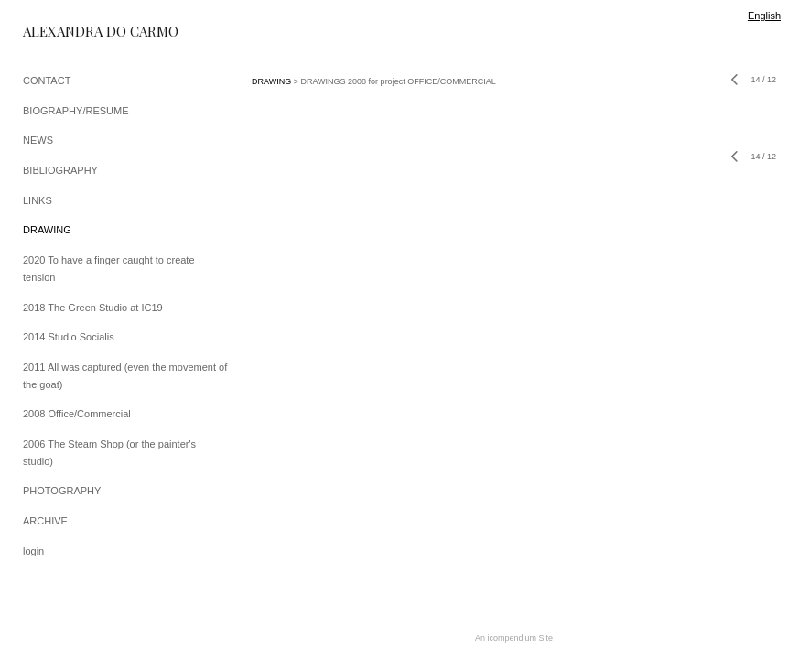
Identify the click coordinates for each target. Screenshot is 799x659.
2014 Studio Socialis (68, 336)
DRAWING (47, 229)
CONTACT (46, 80)
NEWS (38, 140)
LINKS (37, 200)
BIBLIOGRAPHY (60, 170)
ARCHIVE (45, 520)
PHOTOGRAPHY (62, 490)
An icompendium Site (514, 638)
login (33, 551)
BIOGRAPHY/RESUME (76, 110)
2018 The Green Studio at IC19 (93, 307)
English (764, 15)
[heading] (68, 31)
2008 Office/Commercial (77, 413)
